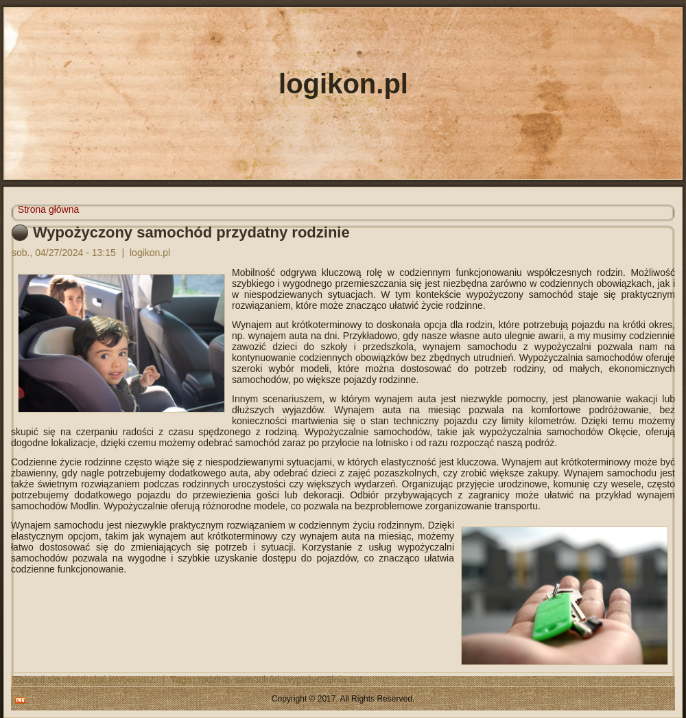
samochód (257, 679)
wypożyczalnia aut (324, 679)
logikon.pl (343, 84)
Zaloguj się (36, 679)
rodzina (214, 679)
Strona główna (49, 209)
